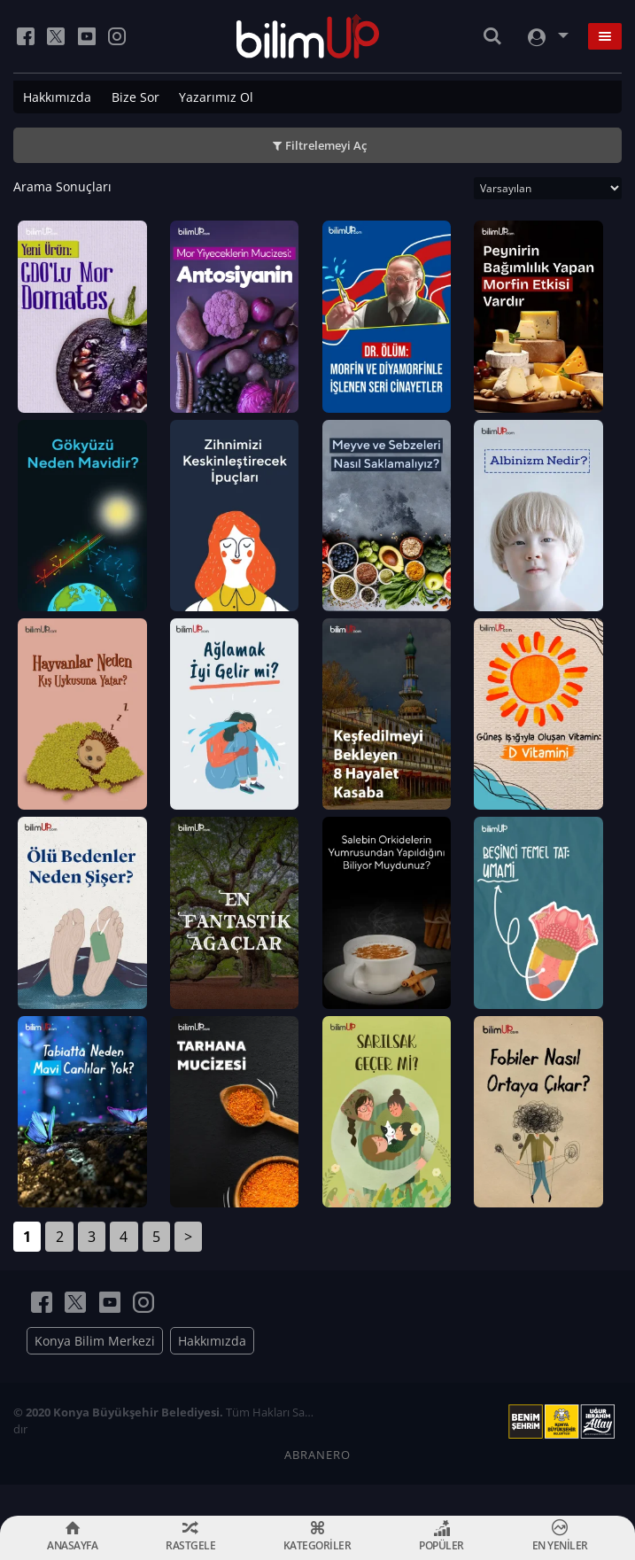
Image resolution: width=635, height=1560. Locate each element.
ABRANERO (317, 1486)
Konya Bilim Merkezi (95, 1371)
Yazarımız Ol (216, 97)
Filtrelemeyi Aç (326, 145)
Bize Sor (135, 97)
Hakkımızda (57, 97)
